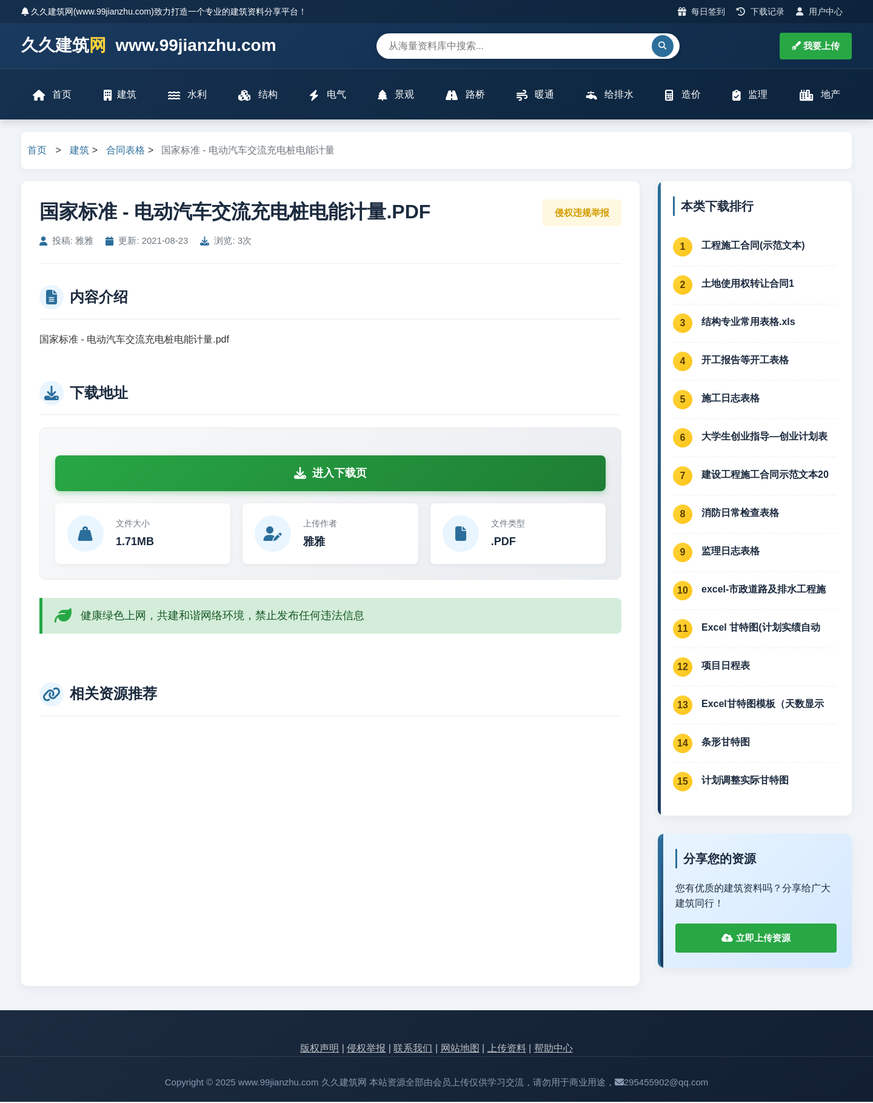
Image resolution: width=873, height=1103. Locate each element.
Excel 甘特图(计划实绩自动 (760, 628)
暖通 (535, 95)
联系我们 (412, 1050)
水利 (187, 95)
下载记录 (760, 11)
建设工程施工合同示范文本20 (765, 476)
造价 (682, 95)
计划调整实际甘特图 (745, 781)
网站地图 (460, 1050)
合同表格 (125, 152)
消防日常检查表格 (740, 514)
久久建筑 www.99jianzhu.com (148, 45)
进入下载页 (330, 475)
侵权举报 (366, 1050)
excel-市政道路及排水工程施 (763, 590)
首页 (52, 95)
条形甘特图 (725, 743)
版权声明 (319, 1050)
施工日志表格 (730, 399)
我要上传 (816, 46)
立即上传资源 (755, 939)
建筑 (120, 95)
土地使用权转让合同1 (747, 285)
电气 (327, 95)
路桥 (465, 95)
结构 (258, 95)
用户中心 (819, 11)
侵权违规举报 (582, 214)
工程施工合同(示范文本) (753, 246)
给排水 (609, 95)
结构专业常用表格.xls (748, 323)
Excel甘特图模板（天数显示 (762, 705)
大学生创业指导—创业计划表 (764, 437)
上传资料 (506, 1050)
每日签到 (702, 11)
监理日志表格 (730, 552)
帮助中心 (553, 1050)
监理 (749, 95)
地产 (819, 95)
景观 (396, 95)
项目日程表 (725, 667)
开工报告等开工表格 (745, 361)
